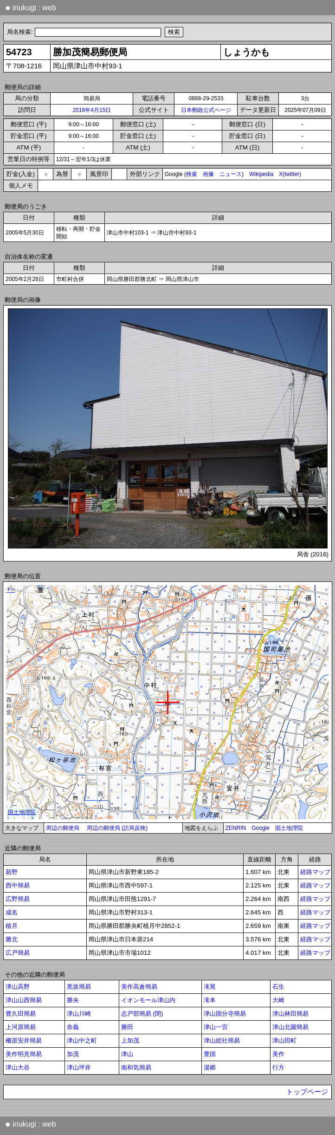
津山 (127, 1053)
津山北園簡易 (290, 1027)
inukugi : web (30, 7)
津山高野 (18, 986)
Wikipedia (261, 174)
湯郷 (210, 1067)
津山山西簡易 (24, 1000)
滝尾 (210, 986)
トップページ (307, 1092)
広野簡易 (18, 898)
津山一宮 (216, 1027)
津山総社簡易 (222, 1040)
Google (260, 828)
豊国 (210, 1053)
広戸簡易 (18, 952)
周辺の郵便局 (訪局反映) (117, 828)
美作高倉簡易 (139, 986)
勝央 (73, 1000)
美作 (278, 1053)
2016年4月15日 (92, 110)
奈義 (73, 1027)
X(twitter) (290, 174)
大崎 (278, 1000)
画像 (208, 174)
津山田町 (284, 1040)
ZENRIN (235, 828)
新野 (12, 871)
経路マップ (315, 871)
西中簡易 (18, 885)
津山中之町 (82, 1040)
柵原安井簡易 (24, 1040)
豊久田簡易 (21, 1013)
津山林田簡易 (290, 1013)
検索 (191, 174)
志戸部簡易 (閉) (142, 1013)
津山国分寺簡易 (225, 1013)
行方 (278, 1067)
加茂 (73, 1053)
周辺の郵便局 (62, 828)
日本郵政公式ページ (206, 110)
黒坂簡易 (79, 986)
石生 (278, 986)
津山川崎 (79, 1013)
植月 (12, 925)
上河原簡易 (21, 1027)
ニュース (230, 174)
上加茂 (130, 1040)
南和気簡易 (136, 1067)
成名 (12, 912)
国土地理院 (289, 828)
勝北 (12, 939)
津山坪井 (79, 1067)
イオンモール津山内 (148, 1000)
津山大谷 (18, 1067)
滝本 (210, 1000)
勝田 (127, 1027)
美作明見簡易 (24, 1053)
